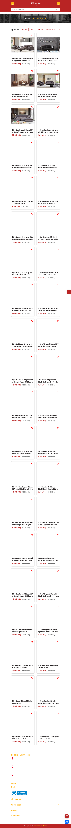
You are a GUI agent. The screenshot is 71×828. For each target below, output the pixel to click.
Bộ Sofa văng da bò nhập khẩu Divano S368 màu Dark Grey (22, 452)
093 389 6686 (21, 783)
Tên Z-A (40, 29)
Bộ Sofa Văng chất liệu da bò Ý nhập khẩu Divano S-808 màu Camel (22, 595)
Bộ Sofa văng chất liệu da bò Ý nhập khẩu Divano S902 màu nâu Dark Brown (22, 559)
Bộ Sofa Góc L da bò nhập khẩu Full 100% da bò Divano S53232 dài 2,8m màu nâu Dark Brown (47, 167)
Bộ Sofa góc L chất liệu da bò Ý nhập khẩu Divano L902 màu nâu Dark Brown (22, 131)
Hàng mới (25, 29)
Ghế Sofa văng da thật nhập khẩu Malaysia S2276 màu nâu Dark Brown (48, 452)
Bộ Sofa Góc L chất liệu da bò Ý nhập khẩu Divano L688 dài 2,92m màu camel (48, 310)
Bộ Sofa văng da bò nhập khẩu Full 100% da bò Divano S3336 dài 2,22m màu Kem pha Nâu (48, 202)
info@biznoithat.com (23, 787)
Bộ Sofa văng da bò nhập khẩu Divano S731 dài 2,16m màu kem (22, 274)
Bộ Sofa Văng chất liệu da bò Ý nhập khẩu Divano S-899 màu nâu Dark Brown (22, 381)
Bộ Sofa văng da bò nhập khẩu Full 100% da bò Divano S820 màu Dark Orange (48, 131)
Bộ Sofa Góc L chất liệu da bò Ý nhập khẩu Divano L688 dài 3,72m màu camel (22, 345)
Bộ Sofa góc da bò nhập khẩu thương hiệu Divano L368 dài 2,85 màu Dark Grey (47, 417)
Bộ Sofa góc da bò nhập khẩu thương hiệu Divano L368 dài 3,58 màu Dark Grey (22, 417)
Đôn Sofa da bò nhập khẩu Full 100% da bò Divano (22, 202)
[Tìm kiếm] (57, 9)
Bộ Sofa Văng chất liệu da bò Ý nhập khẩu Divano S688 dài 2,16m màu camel (48, 345)
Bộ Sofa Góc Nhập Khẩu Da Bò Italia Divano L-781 (48, 666)
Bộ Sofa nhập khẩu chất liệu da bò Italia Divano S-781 (22, 738)
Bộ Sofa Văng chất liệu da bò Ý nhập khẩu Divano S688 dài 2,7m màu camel (22, 310)
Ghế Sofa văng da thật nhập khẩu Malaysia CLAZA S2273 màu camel (47, 488)
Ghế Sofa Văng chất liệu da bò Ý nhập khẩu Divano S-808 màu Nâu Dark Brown (22, 60)
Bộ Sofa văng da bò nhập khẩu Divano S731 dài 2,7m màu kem (48, 274)
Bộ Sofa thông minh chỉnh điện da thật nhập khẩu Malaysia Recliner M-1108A (22, 524)
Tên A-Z (33, 29)
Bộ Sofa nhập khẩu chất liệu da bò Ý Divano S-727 (48, 738)
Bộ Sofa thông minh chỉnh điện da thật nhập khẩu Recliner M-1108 (48, 524)
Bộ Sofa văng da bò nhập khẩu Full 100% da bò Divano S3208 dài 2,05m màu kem (22, 238)
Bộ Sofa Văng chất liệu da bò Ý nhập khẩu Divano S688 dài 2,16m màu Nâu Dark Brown (48, 95)
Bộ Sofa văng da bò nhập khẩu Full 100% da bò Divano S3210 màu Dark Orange (48, 60)
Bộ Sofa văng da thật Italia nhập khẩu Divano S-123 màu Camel (48, 702)
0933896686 (15, 816)
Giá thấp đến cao (51, 29)
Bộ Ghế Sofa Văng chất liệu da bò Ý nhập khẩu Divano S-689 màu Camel (22, 488)
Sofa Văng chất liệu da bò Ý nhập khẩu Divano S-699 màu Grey (48, 559)
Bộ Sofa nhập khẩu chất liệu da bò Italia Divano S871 (22, 666)
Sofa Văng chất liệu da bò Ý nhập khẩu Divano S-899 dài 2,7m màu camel (47, 381)
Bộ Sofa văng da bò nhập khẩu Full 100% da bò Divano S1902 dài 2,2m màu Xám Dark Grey (22, 167)
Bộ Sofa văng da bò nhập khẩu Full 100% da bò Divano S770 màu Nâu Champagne (22, 95)
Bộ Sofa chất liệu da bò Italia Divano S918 (22, 702)
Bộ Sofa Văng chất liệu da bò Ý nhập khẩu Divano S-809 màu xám (48, 595)
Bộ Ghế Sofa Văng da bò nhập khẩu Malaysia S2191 (22, 631)
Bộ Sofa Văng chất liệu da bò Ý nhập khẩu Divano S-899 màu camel (48, 631)
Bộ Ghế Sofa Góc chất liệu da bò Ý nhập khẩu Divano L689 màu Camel (47, 238)
